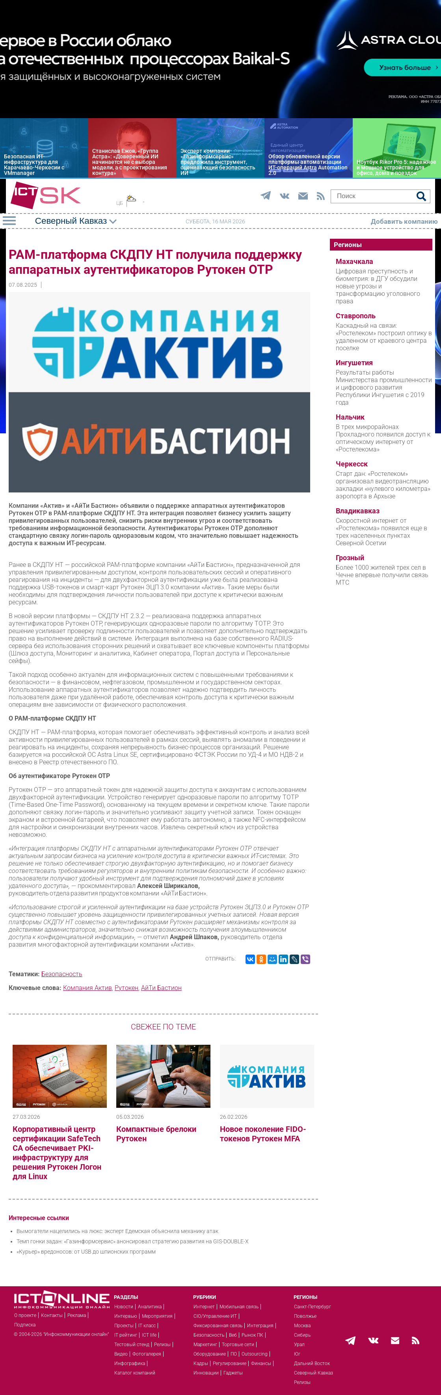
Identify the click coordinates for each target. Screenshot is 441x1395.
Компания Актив (87, 988)
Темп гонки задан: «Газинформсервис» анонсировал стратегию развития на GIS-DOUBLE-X (133, 1241)
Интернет (204, 1307)
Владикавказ (358, 511)
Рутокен (126, 988)
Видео (121, 1354)
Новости (123, 1307)
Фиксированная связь (218, 1325)
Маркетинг (205, 1344)
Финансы (261, 1363)
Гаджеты (233, 1373)
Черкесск (352, 464)
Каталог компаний (134, 1373)
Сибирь (302, 1335)
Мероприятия (157, 1316)
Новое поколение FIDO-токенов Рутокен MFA (263, 1133)
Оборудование (210, 1354)
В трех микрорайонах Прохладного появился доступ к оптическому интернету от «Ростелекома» (383, 438)
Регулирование (229, 1363)
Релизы (162, 1344)
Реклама (76, 1315)
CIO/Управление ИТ (215, 1316)
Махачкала (354, 262)
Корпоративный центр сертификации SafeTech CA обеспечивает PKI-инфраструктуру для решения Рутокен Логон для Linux (57, 1152)
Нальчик (350, 417)
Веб (233, 1335)
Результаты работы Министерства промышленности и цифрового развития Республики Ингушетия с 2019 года (384, 387)
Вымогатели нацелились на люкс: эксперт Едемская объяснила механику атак (117, 1231)
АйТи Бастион (161, 988)
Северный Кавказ (313, 1373)
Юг (297, 1354)
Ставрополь (356, 316)
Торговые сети (238, 1344)
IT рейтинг (125, 1335)
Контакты (52, 1315)
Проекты (124, 1325)
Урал (299, 1344)
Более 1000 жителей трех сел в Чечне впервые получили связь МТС (382, 575)
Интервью (125, 1316)
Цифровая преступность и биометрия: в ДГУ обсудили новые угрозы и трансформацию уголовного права (378, 286)
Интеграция (260, 1325)
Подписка (24, 1325)
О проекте (25, 1315)
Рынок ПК (252, 1335)
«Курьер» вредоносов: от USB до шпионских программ (86, 1251)
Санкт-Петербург (312, 1307)
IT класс (147, 1325)
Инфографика (129, 1363)
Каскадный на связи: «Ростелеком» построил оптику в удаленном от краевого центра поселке (384, 337)
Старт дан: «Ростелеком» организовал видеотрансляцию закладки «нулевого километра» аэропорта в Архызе (383, 485)
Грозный (350, 558)
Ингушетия (354, 363)
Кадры (201, 1363)
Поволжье (305, 1316)
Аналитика (150, 1307)
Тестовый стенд (131, 1344)
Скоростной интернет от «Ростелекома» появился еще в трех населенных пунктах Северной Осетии (381, 532)
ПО (234, 1354)
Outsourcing (255, 1354)
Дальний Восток (312, 1363)
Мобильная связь (239, 1307)
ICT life (149, 1335)
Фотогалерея (146, 1354)
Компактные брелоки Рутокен (156, 1133)
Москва (302, 1325)
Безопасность (61, 974)
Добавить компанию (404, 221)
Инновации (206, 1373)
